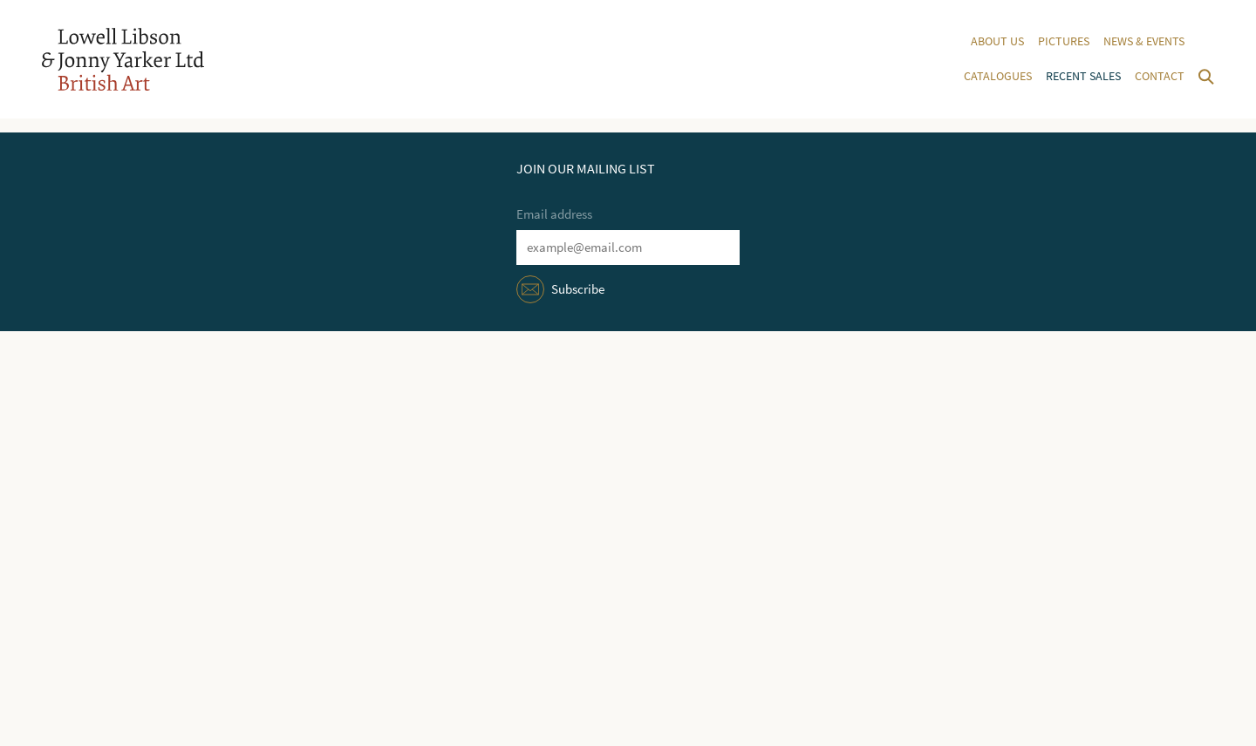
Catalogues (998, 76)
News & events (1143, 41)
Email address (554, 214)
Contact (1159, 76)
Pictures (1063, 41)
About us (997, 41)
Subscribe (577, 289)
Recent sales (1083, 76)
